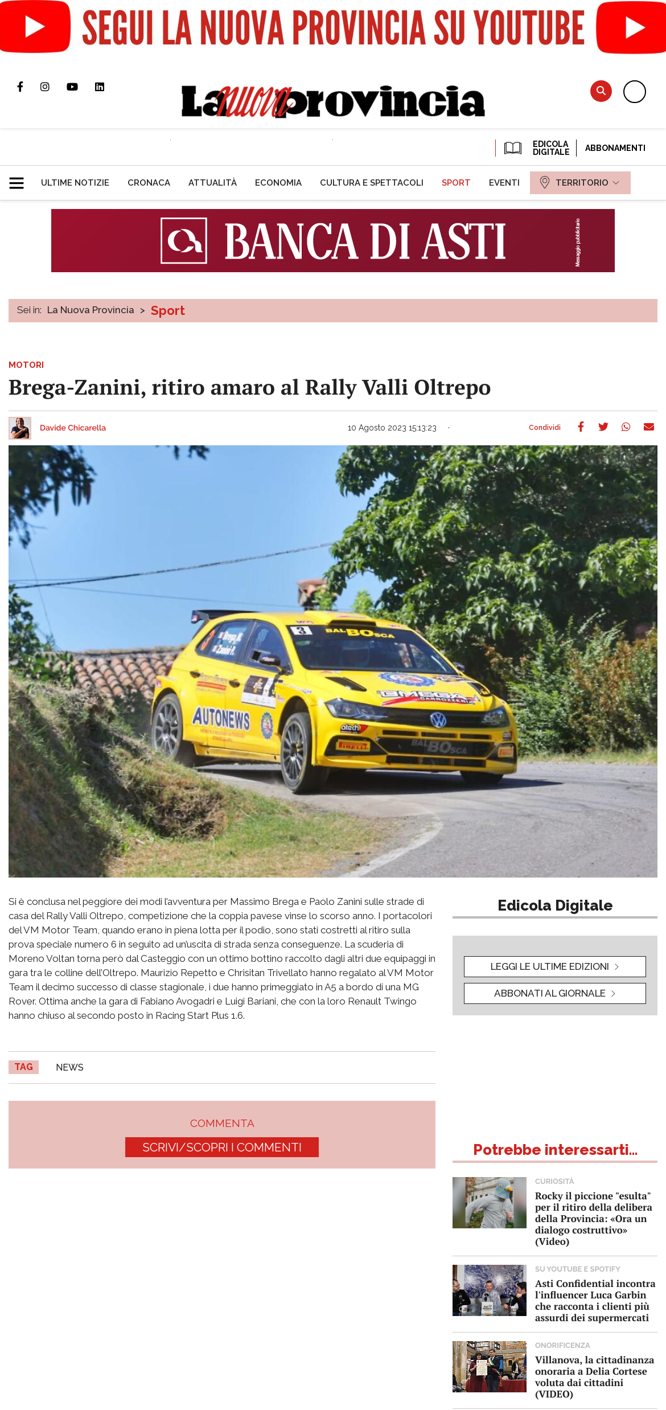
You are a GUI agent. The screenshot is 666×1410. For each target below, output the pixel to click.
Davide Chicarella (73, 428)
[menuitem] (75, 182)
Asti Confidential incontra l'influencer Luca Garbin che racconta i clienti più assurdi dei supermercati (595, 1300)
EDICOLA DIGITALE (536, 148)
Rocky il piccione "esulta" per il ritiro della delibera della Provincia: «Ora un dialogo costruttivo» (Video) (593, 1218)
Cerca (601, 90)
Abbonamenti (615, 148)
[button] (21, 178)
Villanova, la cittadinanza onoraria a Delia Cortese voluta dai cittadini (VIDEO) (594, 1376)
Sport (168, 310)
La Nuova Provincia (90, 309)
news (70, 1067)
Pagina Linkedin (108, 86)
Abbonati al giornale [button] (550, 993)
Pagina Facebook (28, 86)
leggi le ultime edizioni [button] (550, 966)
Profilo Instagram (53, 86)
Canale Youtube (81, 86)
